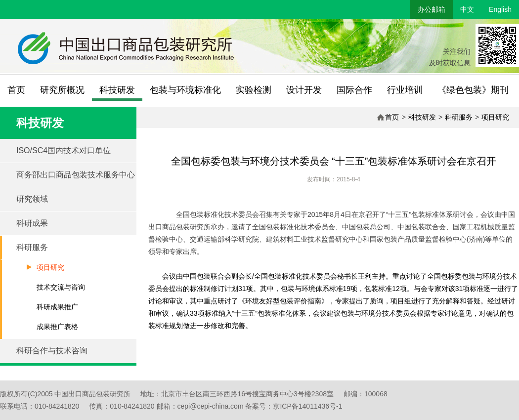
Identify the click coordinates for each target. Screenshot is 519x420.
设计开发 (304, 90)
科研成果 (32, 223)
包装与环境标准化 (185, 90)
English (500, 9)
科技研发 (117, 90)
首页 (16, 90)
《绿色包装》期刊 (473, 90)
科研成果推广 (57, 307)
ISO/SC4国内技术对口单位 (63, 150)
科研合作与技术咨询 (51, 350)
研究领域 (32, 199)
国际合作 (354, 90)
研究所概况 (62, 90)
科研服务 (459, 117)
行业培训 (405, 90)
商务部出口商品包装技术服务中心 (75, 174)
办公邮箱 (431, 9)
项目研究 (495, 117)
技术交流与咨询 (61, 287)
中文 (467, 9)
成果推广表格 (57, 327)
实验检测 (253, 90)
